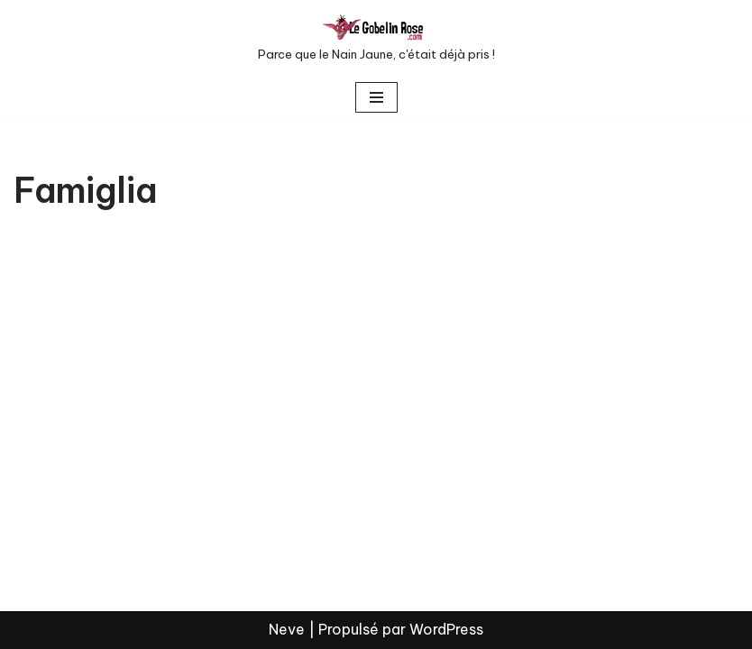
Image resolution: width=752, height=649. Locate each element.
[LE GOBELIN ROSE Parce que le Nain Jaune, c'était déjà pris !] (376, 39)
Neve (287, 629)
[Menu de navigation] (376, 97)
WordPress (446, 629)
